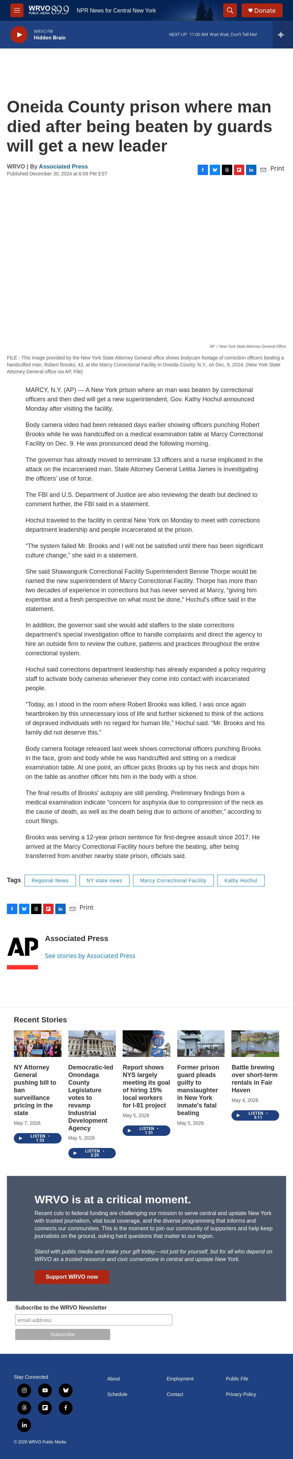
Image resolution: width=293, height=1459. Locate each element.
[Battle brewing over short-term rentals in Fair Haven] (255, 1043)
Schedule (117, 1394)
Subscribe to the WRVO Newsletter (61, 1308)
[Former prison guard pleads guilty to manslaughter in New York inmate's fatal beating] (201, 1043)
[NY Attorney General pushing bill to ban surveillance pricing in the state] (38, 1043)
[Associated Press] (22, 948)
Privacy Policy (241, 1394)
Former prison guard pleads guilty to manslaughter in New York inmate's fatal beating (198, 1090)
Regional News (50, 880)
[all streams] (283, 34)
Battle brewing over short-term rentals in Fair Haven (254, 1079)
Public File (237, 1379)
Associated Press (63, 166)
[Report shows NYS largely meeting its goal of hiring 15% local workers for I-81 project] (146, 1043)
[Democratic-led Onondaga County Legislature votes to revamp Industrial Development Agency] (92, 1043)
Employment (180, 1379)
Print (277, 168)
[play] (19, 35)
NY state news (104, 880)
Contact (175, 1394)
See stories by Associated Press (90, 955)
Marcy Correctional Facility (173, 880)
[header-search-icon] (230, 10)
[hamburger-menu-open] (16, 10)
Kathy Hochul (241, 880)
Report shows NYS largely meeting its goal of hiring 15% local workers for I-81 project (146, 1086)
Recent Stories (40, 1019)
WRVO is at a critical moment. (113, 1199)
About (113, 1379)
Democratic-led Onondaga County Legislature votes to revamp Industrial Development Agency (90, 1098)
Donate (265, 10)
